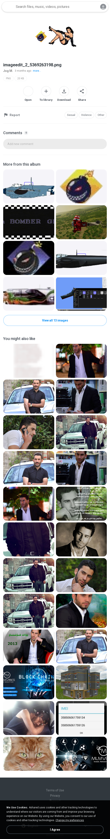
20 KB (20, 78)
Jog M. (8, 71)
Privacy (55, 795)
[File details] (28, 186)
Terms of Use (55, 790)
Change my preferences (70, 820)
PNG (8, 78)
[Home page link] (8, 7)
